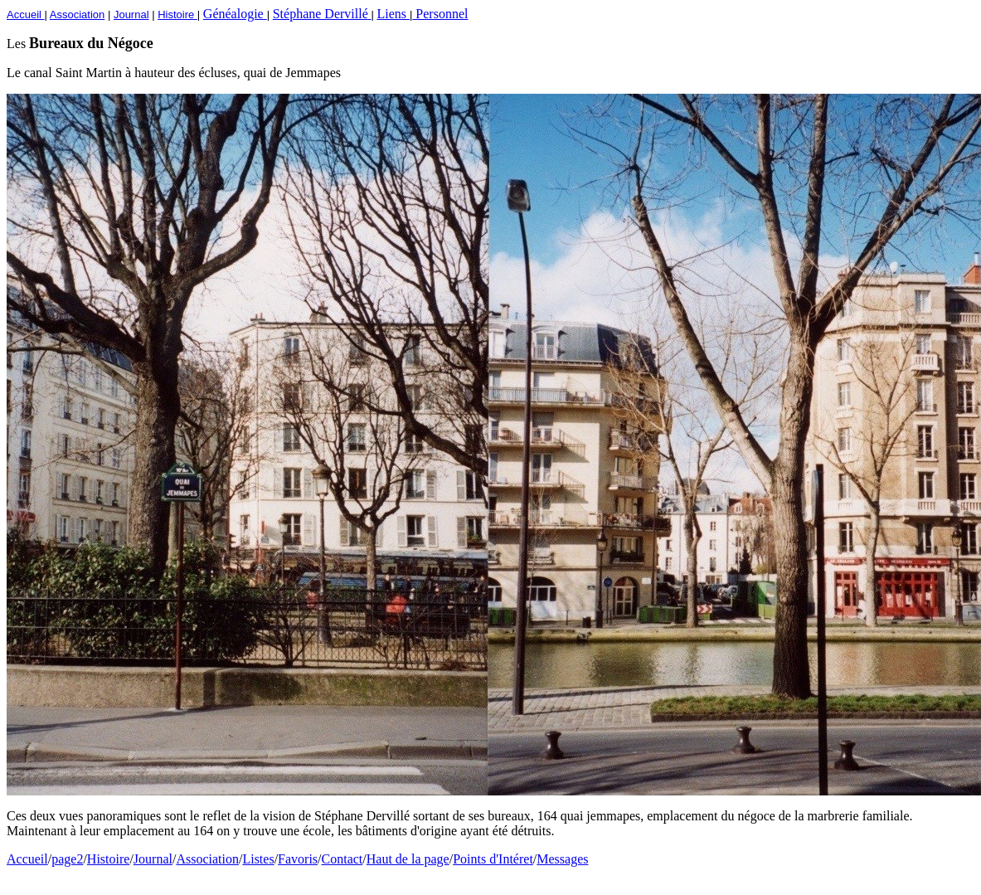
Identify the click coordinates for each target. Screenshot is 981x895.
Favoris (298, 859)
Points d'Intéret (493, 859)
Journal (153, 859)
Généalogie (235, 14)
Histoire (108, 859)
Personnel (440, 14)
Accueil (27, 859)
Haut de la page (408, 859)
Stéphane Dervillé (322, 14)
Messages (562, 859)
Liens (393, 14)
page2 (67, 859)
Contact (342, 859)
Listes (258, 859)
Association (207, 859)
